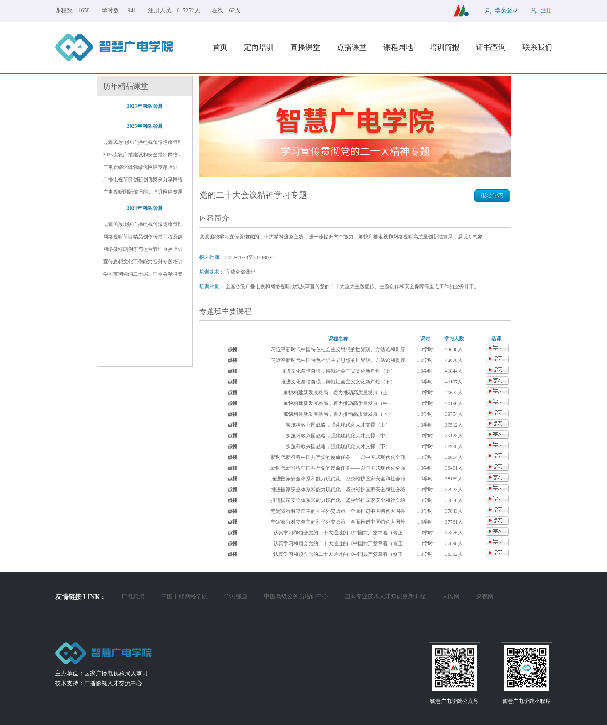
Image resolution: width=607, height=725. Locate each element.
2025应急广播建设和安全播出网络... (142, 155)
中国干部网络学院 (184, 596)
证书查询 (491, 47)
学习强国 (235, 596)
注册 (541, 10)
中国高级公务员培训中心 (296, 596)
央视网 (484, 596)
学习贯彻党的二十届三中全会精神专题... (143, 274)
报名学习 (492, 195)
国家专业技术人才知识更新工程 (385, 596)
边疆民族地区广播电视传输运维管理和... (143, 142)
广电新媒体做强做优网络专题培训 (140, 167)
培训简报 (444, 47)
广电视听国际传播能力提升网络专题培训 (143, 192)
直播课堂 (305, 47)
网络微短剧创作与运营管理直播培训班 (143, 249)
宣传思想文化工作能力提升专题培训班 (143, 262)
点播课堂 (352, 47)
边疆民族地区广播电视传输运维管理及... (143, 224)
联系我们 (537, 47)
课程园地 (398, 47)
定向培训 (259, 47)
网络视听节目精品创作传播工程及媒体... (143, 237)
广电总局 (133, 596)
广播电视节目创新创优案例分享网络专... (143, 180)
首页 (220, 47)
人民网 (450, 596)
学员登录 (501, 10)
